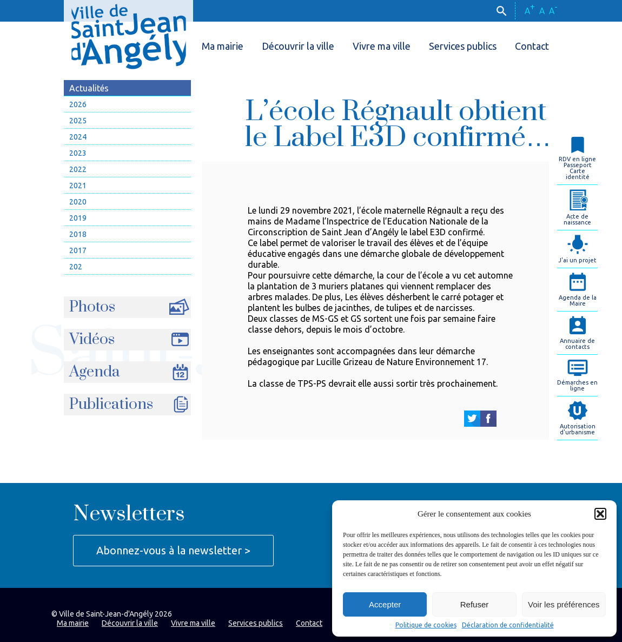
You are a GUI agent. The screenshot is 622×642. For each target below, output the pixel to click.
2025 (78, 120)
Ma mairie (222, 46)
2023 (78, 153)
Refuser (474, 604)
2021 (78, 185)
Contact (532, 46)
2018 (78, 234)
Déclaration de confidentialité (508, 625)
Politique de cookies (425, 625)
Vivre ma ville (382, 46)
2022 (78, 169)
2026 (78, 104)
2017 (78, 250)
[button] (600, 513)
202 (75, 266)
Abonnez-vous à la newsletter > (173, 550)
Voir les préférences (564, 604)
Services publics (463, 46)
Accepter (385, 604)
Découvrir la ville (298, 46)
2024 (78, 137)
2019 (78, 218)
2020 (78, 202)
